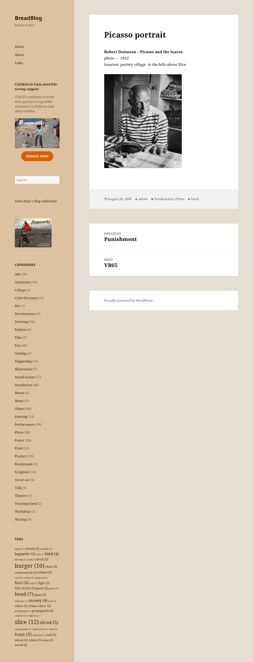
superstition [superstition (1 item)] (40, 629)
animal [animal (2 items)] (32, 548)
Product (21, 456)
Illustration (23, 369)
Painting (21, 416)
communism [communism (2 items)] (26, 572)
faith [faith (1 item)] (33, 583)
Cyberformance (27, 298)
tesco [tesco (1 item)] (53, 629)
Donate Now (37, 156)
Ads (17, 274)
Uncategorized (26, 503)
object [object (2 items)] (21, 606)
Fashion (20, 329)
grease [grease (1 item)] (53, 588)
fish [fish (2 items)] (20, 588)
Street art (22, 480)
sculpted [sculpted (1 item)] (33, 615)
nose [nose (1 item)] (52, 601)
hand (195, 199)
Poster (20, 440)
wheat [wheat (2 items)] (21, 640)
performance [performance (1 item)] (23, 611)
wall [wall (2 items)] (51, 635)
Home (19, 46)
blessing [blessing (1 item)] (21, 559)
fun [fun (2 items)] (30, 588)
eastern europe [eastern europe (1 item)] (24, 577)
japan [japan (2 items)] (40, 595)
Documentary (25, 314)
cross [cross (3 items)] (45, 572)
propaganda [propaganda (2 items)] (42, 611)
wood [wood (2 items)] (21, 645)
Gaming (20, 353)
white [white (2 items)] (35, 640)
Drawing (21, 322)
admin (143, 199)
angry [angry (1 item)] (19, 549)
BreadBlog (28, 18)
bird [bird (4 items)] (52, 553)
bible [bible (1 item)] (40, 554)
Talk (18, 488)
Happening (23, 361)
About (19, 55)
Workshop (22, 511)
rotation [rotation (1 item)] (20, 615)
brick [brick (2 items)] (42, 559)
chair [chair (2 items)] (51, 566)
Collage (20, 290)
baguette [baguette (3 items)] (25, 553)
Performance (25, 424)
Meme (19, 393)
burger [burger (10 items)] (29, 565)
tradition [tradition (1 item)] (38, 635)
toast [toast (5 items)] (23, 634)
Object (20, 409)
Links (19, 63)
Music (19, 401)
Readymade (24, 464)
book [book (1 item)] (31, 559)
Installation (23, 385)
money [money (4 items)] (37, 600)
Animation (23, 282)
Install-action (25, 377)
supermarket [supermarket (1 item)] (23, 629)
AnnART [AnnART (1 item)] (46, 549)
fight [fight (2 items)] (43, 583)
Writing (21, 519)
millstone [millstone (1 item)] (21, 601)
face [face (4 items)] (21, 582)
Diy (17, 306)
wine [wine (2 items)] (47, 640)
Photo (19, 432)
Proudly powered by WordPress (128, 300)
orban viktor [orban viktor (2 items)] (39, 606)
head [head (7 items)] (24, 594)
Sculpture (22, 472)
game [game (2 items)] (42, 588)
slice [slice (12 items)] (27, 622)
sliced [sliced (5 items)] (49, 622)
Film (18, 337)
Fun (18, 345)
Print (19, 448)
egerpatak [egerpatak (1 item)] (41, 577)
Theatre (21, 496)
